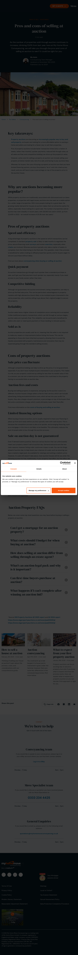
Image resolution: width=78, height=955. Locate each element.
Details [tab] (39, 469)
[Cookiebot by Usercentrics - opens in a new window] (61, 462)
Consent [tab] (13, 469)
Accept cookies (63, 490)
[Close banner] (75, 463)
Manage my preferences (39, 490)
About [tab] (64, 469)
